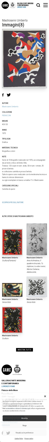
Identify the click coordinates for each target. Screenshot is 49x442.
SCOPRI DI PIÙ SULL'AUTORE (13, 202)
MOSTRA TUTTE (24, 350)
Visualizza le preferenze (24, 433)
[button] (45, 396)
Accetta (24, 418)
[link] (5, 5)
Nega (25, 425)
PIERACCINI (6, 115)
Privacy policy (28, 439)
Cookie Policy (19, 439)
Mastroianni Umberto (10, 106)
